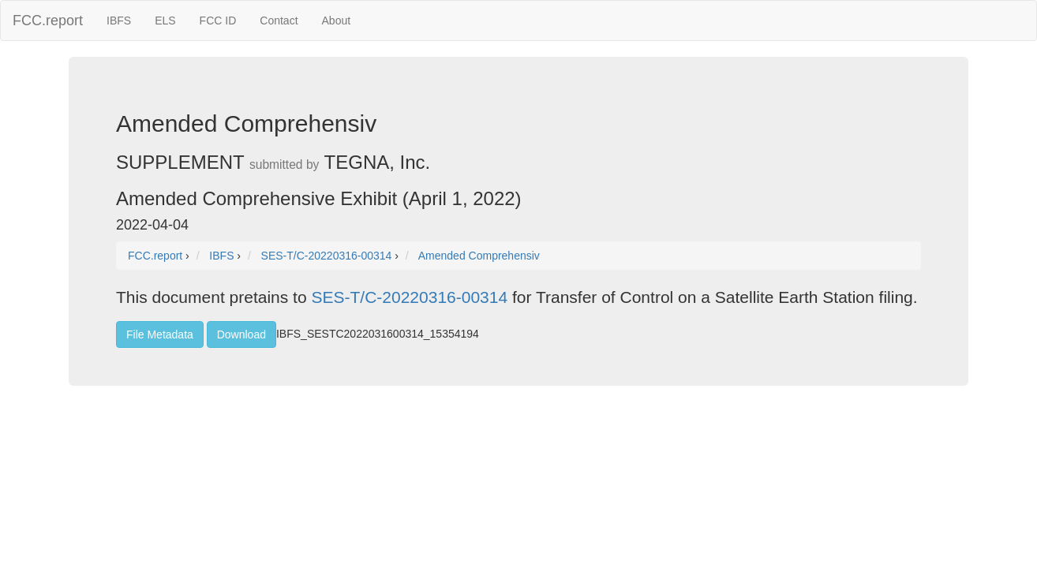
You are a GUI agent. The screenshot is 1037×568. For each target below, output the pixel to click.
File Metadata (159, 334)
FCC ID (218, 20)
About (336, 20)
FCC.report (48, 20)
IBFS (119, 20)
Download (241, 334)
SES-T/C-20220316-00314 (409, 297)
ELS (165, 20)
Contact (279, 20)
